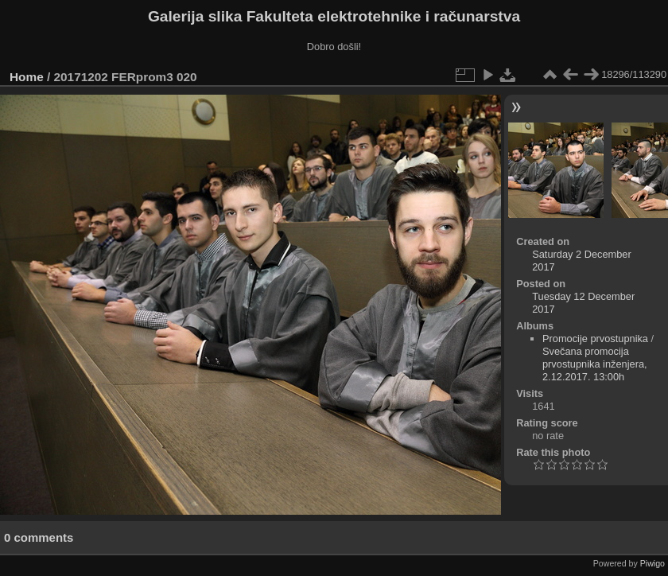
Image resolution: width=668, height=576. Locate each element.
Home (27, 77)
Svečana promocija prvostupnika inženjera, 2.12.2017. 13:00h (594, 364)
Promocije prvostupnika (595, 338)
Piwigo (652, 563)
